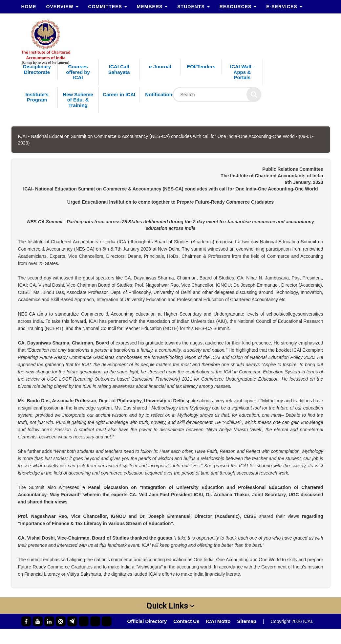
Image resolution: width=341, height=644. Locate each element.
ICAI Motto (218, 621)
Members (152, 6)
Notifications (160, 94)
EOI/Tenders (201, 66)
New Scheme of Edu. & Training (78, 100)
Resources (238, 6)
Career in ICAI (119, 94)
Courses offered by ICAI (78, 72)
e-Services (284, 6)
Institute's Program (36, 97)
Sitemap (246, 621)
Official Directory (147, 621)
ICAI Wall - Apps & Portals (242, 72)
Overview (62, 6)
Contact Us (186, 621)
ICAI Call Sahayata (119, 69)
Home (28, 6)
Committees (107, 6)
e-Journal (160, 66)
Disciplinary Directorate (37, 69)
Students (193, 6)
